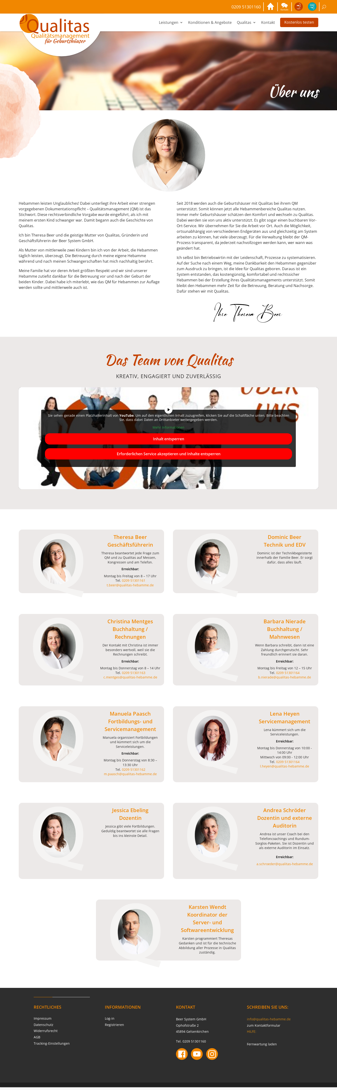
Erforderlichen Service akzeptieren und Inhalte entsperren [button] (168, 456)
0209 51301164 (288, 675)
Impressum (42, 1021)
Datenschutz (43, 1027)
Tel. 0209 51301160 (191, 1044)
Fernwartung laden (262, 1047)
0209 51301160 (234, 8)
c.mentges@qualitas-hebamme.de (130, 680)
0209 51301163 (133, 675)
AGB (37, 1040)
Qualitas (244, 25)
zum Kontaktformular (263, 1028)
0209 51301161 (133, 583)
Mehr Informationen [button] (168, 430)
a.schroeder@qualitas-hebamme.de (284, 866)
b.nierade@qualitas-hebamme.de (284, 680)
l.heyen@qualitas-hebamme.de (284, 769)
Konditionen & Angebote (210, 25)
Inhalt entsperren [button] (168, 441)
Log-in (109, 1021)
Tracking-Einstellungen (52, 1046)
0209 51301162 (133, 772)
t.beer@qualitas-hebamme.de (130, 588)
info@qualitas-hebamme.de (269, 1022)
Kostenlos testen (299, 25)
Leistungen (168, 25)
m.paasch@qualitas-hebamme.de (130, 776)
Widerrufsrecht (46, 1033)
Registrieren (114, 1027)
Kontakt (268, 25)
